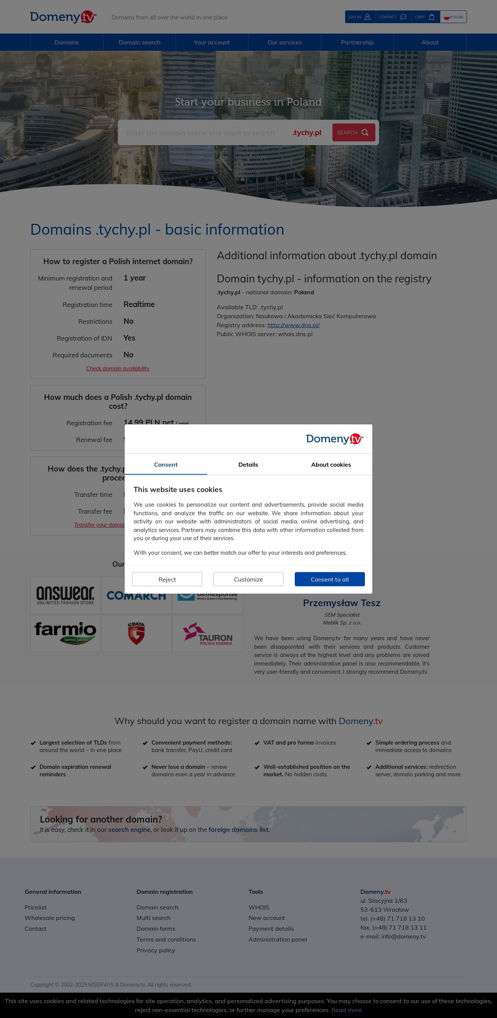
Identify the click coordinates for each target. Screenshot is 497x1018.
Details (248, 464)
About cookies (331, 464)
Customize (248, 579)
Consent (166, 464)
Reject (167, 579)
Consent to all (330, 579)
